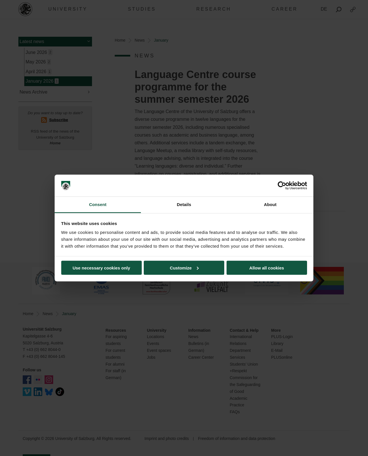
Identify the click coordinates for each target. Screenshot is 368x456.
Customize (184, 267)
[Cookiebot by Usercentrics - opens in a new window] (282, 185)
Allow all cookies (266, 267)
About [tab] (270, 204)
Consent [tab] (98, 204)
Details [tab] (184, 204)
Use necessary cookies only (101, 267)
